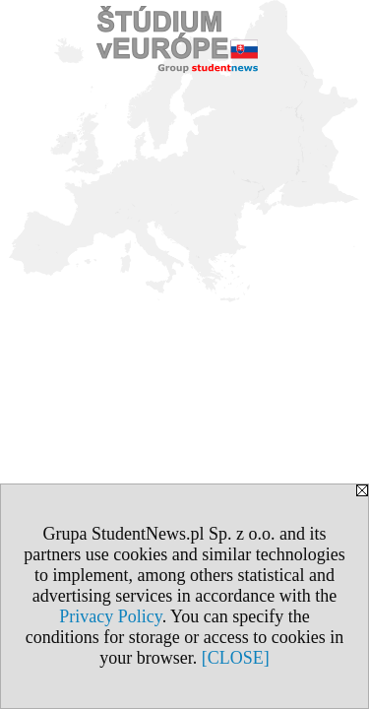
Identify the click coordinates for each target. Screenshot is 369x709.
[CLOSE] (236, 658)
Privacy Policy (110, 616)
